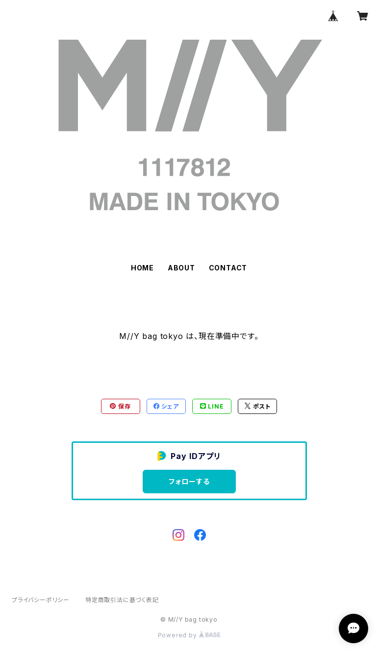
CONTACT (228, 268)
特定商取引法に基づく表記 (122, 600)
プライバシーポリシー (41, 600)
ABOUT (181, 268)
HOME (142, 268)
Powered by (189, 635)
